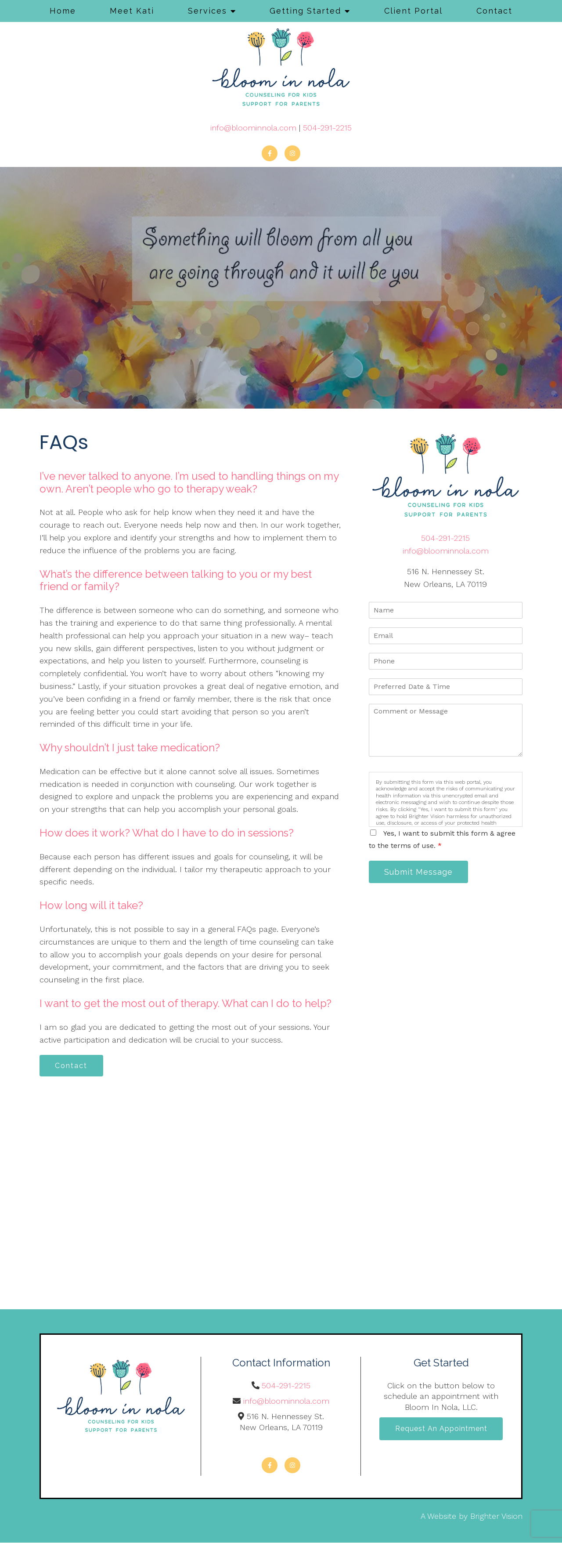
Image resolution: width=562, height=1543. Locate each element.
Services (207, 10)
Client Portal (413, 10)
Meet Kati (132, 10)
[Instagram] (292, 153)
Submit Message (419, 872)
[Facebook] (269, 153)
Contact (494, 10)
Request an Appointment (441, 1429)
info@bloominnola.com (253, 127)
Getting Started (305, 10)
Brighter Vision (496, 1516)
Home (63, 10)
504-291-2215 (327, 127)
